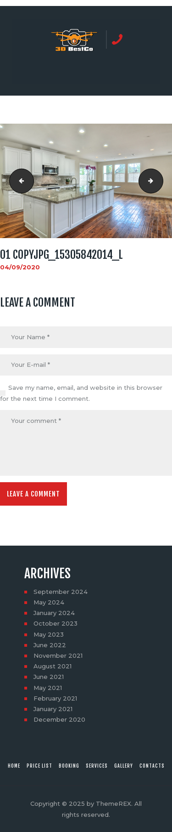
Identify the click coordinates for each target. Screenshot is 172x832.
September (60, 591)
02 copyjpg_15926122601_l (160, 181)
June (49, 645)
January (54, 612)
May (48, 602)
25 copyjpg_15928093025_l (19, 181)
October (55, 623)
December (59, 719)
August (52, 666)
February (55, 698)
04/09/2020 (20, 267)
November (58, 655)
